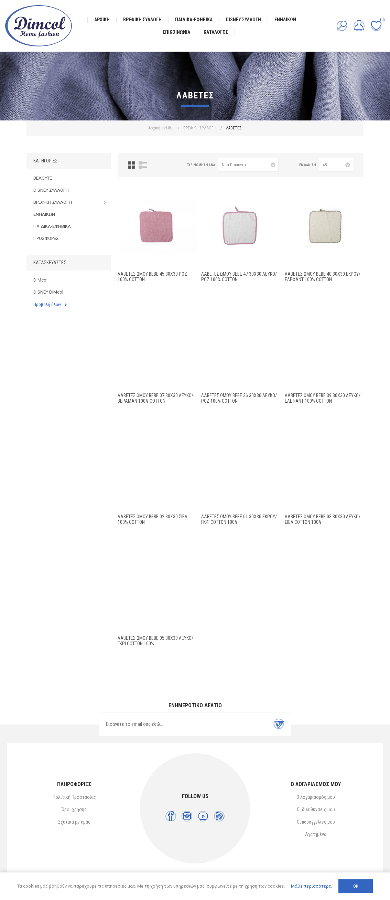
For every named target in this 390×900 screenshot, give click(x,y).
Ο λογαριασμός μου (315, 797)
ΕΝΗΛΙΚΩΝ (44, 214)
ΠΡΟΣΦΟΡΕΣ (46, 238)
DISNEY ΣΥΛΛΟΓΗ (51, 190)
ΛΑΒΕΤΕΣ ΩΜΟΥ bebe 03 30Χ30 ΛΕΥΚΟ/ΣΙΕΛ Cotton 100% (322, 519)
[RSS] (219, 816)
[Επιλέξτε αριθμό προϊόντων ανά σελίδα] (336, 165)
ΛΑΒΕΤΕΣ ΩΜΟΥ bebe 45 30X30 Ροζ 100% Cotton (152, 276)
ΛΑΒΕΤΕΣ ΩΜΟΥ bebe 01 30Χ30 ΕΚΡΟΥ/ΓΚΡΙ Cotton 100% (239, 519)
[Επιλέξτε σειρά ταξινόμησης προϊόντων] (248, 165)
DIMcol (40, 280)
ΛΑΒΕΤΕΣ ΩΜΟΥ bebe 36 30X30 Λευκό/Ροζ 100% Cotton (239, 398)
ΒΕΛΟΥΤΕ (42, 178)
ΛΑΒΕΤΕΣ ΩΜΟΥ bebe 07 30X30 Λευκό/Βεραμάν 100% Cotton (155, 398)
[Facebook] (171, 816)
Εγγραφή (279, 724)
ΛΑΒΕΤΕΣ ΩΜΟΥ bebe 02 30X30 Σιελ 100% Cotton (152, 519)
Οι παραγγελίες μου (316, 822)
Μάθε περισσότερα (311, 886)
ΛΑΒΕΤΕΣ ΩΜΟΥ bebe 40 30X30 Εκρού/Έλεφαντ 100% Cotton (322, 276)
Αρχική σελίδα (161, 128)
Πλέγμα (131, 165)
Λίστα (143, 165)
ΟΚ (355, 886)
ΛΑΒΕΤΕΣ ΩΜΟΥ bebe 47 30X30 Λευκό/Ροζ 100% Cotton (239, 276)
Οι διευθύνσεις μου (316, 809)
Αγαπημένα (315, 834)
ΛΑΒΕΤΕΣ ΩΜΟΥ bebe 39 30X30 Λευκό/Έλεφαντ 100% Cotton (322, 398)
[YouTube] (203, 816)
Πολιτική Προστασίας (74, 797)
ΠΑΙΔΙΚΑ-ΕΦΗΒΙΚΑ (52, 226)
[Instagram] (187, 816)
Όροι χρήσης (74, 809)
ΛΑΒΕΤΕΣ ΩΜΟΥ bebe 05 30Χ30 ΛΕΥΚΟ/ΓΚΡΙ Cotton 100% (155, 640)
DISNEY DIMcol (48, 292)
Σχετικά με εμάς (74, 822)
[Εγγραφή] (183, 724)
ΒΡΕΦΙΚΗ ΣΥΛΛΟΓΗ (52, 202)
